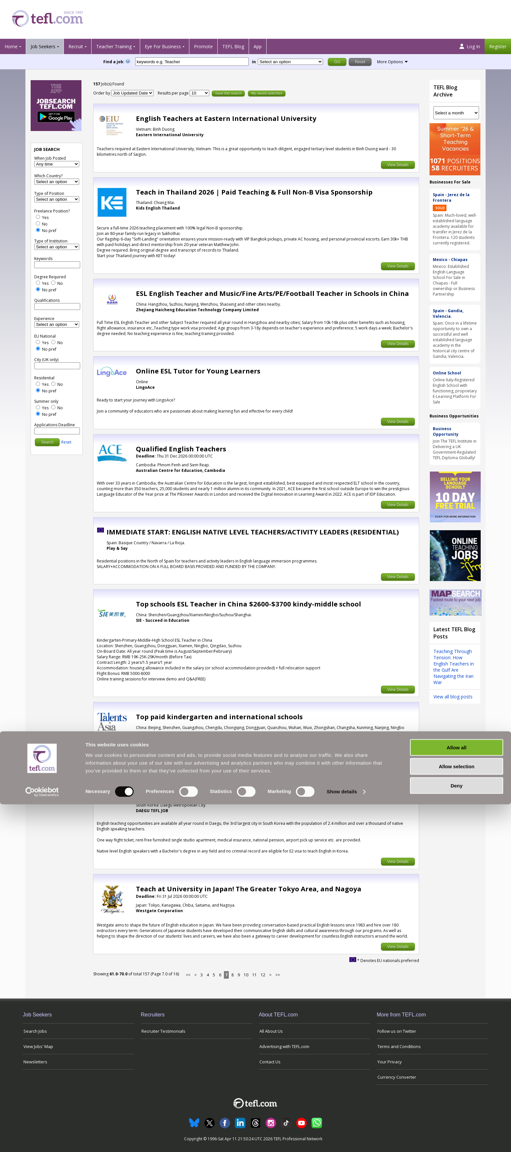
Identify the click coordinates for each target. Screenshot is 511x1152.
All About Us (271, 1031)
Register (497, 46)
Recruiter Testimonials (163, 1031)
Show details (342, 1139)
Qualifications (47, 300)
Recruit (75, 46)
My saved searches (266, 93)
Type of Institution (50, 241)
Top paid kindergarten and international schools (219, 716)
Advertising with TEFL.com (284, 1046)
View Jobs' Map (38, 1046)
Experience (44, 318)
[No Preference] (38, 230)
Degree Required (50, 277)
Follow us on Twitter (396, 1031)
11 (254, 975)
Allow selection (456, 1114)
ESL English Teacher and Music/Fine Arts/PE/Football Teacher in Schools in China (272, 293)
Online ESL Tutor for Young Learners (198, 370)
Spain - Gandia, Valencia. (448, 313)
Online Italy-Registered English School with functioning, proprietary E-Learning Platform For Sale (455, 391)
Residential (44, 378)
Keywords (43, 258)
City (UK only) (46, 359)
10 (246, 975)
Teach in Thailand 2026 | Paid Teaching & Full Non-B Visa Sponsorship (254, 192)
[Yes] (38, 217)
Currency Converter (396, 1077)
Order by (101, 93)
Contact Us (270, 1062)
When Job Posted (50, 158)
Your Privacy (389, 1062)
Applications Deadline (54, 425)
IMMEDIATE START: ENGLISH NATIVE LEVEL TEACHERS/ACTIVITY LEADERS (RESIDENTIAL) (253, 531)
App (258, 46)
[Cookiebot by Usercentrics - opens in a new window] (42, 1139)
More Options (390, 62)
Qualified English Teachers (181, 448)
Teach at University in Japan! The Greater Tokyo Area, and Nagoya (248, 888)
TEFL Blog (233, 46)
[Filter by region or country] (290, 62)
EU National (45, 336)
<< (188, 975)
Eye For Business (163, 46)
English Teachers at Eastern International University (226, 118)
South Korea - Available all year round (200, 789)
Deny (457, 1133)
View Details (398, 165)
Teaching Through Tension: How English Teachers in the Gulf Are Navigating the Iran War (453, 666)
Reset (66, 442)
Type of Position (49, 193)
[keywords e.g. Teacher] (192, 61)
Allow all (457, 1095)
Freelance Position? (52, 211)
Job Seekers (43, 46)
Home (11, 46)
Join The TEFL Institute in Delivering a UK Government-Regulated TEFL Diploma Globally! (454, 449)
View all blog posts (453, 696)
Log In (470, 46)
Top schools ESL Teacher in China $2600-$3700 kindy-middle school (248, 603)
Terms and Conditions (399, 1046)
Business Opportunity (446, 431)
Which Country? (48, 176)
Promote (203, 46)
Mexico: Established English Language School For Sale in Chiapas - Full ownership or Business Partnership (454, 280)
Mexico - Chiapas (450, 259)
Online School (447, 373)
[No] (38, 223)
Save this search (228, 93)
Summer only (46, 401)
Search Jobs (35, 1031)
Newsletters (35, 1062)
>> (277, 975)
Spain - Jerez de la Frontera (451, 197)
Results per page (174, 93)
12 (263, 975)
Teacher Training (114, 46)
